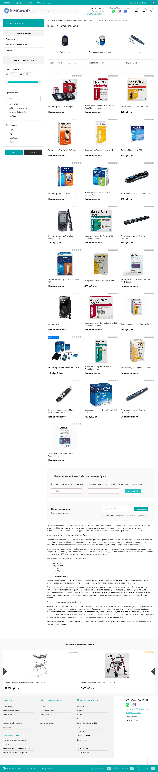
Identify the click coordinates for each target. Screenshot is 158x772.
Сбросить (33, 152)
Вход (132, 2)
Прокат (5, 731)
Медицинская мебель (11, 710)
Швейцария (14, 138)
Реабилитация (8, 706)
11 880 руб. (12, 688)
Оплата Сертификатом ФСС (87, 723)
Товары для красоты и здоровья (15, 753)
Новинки (43, 706)
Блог (78, 744)
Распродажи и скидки (48, 715)
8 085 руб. (50, 688)
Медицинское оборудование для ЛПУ (16, 748)
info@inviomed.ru (140, 709)
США (11, 134)
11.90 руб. (126, 688)
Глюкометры (11, 39)
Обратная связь (83, 748)
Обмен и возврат (83, 736)
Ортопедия (7, 719)
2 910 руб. (88, 688)
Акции (29, 3)
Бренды (19, 3)
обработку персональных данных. (131, 516)
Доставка (7, 3)
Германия (13, 130)
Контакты (80, 727)
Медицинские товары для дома (14, 740)
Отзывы (40, 3)
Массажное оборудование (12, 723)
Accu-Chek (14, 104)
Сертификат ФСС (83, 753)
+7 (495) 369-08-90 (95, 11)
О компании (81, 731)
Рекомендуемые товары (49, 719)
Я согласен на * (126, 516)
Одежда (6, 744)
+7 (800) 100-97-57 (95, 8)
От (7, 74)
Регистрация (140, 2)
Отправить (133, 491)
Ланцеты (9, 50)
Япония (13, 142)
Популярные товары (47, 710)
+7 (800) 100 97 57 (31, 769)
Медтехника (7, 715)
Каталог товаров (23, 23)
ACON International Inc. (18, 108)
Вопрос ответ (82, 740)
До (21, 74)
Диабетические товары (11, 736)
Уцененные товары (47, 723)
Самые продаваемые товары (79, 644)
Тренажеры (7, 727)
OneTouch (13, 116)
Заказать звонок (94, 14)
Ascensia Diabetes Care (18, 112)
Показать (13, 152)
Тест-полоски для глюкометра (17, 45)
